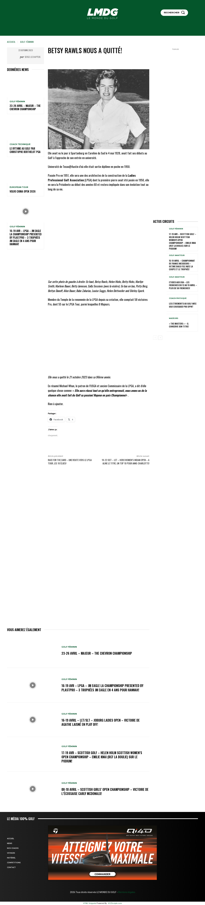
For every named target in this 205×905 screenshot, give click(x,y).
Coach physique (178, 298)
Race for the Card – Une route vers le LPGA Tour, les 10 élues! (70, 461)
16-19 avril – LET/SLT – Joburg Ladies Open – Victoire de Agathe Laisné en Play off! (101, 722)
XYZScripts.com (115, 903)
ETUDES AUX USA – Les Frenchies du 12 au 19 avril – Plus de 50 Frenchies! (183, 285)
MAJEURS (173, 318)
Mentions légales (126, 892)
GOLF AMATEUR (176, 255)
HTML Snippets (89, 903)
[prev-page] (155, 338)
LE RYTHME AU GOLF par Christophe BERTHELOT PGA (25, 150)
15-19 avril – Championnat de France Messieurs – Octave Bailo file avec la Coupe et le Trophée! (182, 265)
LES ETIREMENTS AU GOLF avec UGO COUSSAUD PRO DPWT (183, 305)
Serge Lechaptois (32, 56)
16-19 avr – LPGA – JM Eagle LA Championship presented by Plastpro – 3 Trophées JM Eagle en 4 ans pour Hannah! (25, 237)
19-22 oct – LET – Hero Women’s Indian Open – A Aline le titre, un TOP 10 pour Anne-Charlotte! (125, 461)
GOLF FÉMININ (27, 41)
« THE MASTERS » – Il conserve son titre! (179, 325)
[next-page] (160, 338)
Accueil (11, 41)
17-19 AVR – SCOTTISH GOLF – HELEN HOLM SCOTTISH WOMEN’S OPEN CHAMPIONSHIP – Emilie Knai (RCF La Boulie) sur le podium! (102, 756)
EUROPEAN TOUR (19, 187)
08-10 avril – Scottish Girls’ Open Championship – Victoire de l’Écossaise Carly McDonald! (103, 791)
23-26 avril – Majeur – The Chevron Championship (25, 107)
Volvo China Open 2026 (23, 191)
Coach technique (20, 144)
